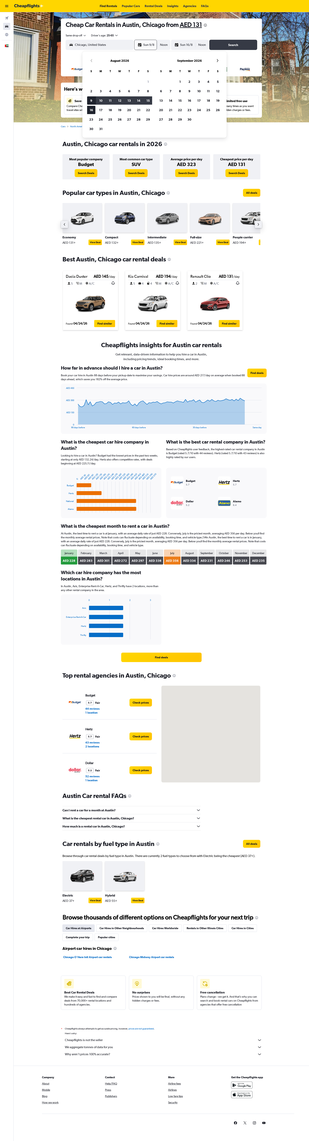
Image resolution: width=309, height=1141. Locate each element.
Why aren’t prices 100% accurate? (163, 1054)
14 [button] (138, 100)
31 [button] (100, 129)
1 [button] (148, 81)
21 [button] (138, 110)
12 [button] (119, 100)
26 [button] (120, 119)
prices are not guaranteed (141, 1028)
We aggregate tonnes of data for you (163, 1047)
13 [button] (129, 100)
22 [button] (148, 110)
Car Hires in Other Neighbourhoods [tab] (122, 928)
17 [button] (100, 110)
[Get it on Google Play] (241, 1085)
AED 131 (191, 24)
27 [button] (129, 119)
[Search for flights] (7, 18)
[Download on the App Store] (241, 1094)
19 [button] (119, 110)
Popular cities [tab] (106, 937)
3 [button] (101, 91)
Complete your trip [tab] (78, 937)
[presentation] (205, 25)
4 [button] (110, 91)
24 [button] (101, 119)
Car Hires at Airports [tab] (78, 928)
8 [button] (148, 91)
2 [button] (91, 91)
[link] (86, 173)
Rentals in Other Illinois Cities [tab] (205, 928)
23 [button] (91, 119)
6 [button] (129, 91)
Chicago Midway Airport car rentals (151, 957)
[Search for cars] (7, 26)
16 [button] (91, 110)
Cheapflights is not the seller (163, 1040)
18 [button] (110, 110)
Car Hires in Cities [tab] (243, 928)
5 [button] (120, 91)
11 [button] (110, 100)
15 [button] (148, 100)
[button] (6, 6)
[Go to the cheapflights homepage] (28, 6)
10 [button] (100, 100)
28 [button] (139, 119)
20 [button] (129, 110)
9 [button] (91, 100)
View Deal (95, 242)
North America (77, 126)
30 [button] (91, 129)
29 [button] (148, 119)
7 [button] (139, 91)
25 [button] (110, 119)
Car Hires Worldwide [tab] (165, 928)
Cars (63, 126)
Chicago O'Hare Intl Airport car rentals (87, 957)
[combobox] (76, 35)
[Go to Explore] (7, 35)
